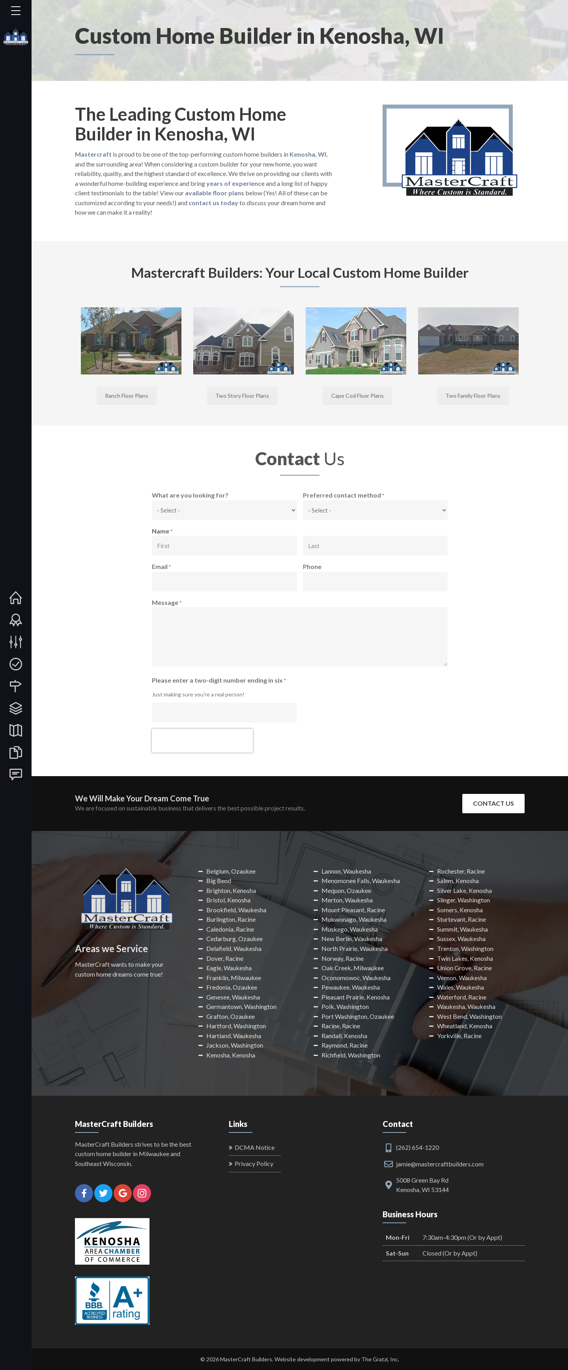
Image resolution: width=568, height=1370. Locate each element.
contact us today (213, 202)
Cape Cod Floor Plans (357, 395)
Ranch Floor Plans (126, 395)
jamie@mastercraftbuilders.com (440, 1164)
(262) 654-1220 (417, 1147)
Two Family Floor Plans (473, 395)
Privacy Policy (254, 1163)
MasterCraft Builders (246, 1359)
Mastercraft (93, 154)
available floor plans (214, 193)
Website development (302, 1359)
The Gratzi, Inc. (380, 1359)
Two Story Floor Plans (242, 395)
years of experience (235, 183)
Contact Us (493, 803)
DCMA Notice (255, 1147)
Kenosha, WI (308, 154)
